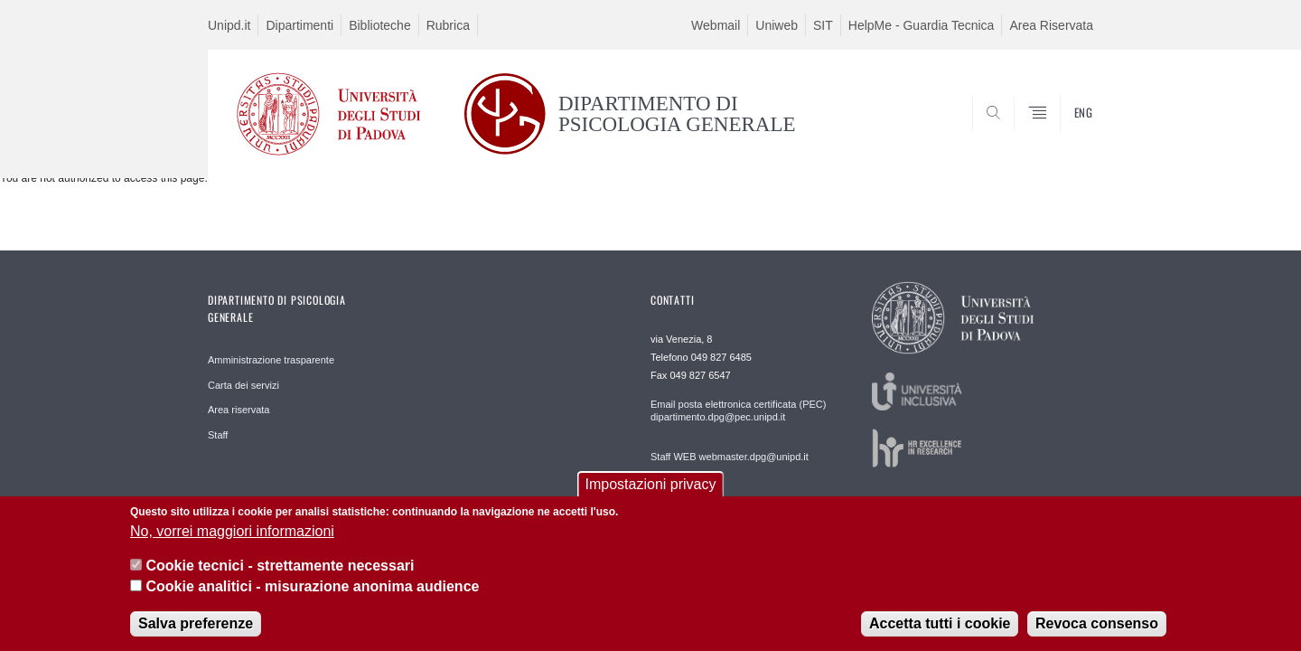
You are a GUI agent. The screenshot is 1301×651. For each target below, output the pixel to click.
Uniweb (776, 25)
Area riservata (238, 409)
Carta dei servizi (243, 385)
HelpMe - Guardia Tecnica (921, 25)
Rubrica (448, 25)
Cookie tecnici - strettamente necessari (279, 577)
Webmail (715, 25)
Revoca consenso (1096, 635)
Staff (218, 434)
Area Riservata (1051, 25)
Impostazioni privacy (650, 496)
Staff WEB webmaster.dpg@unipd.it (729, 456)
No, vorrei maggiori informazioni (232, 543)
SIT (823, 25)
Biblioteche (380, 25)
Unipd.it (229, 25)
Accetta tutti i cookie (939, 635)
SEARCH (1061, 133)
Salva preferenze (195, 635)
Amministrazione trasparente (271, 359)
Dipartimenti (299, 25)
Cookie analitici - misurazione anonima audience (312, 597)
